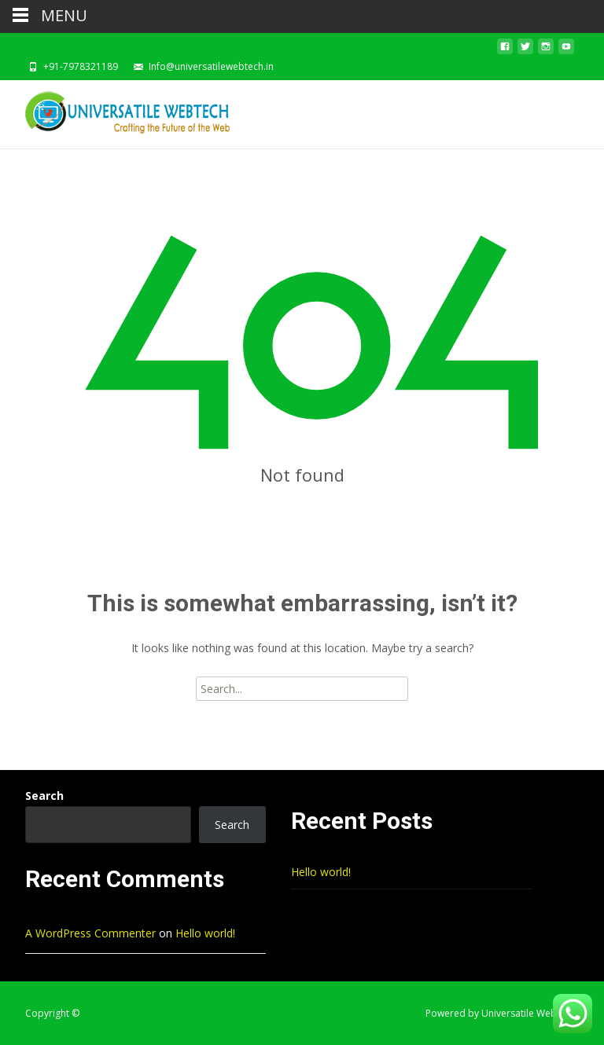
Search (44, 795)
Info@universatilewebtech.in (211, 66)
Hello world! (321, 871)
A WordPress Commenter (90, 933)
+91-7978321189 (80, 66)
